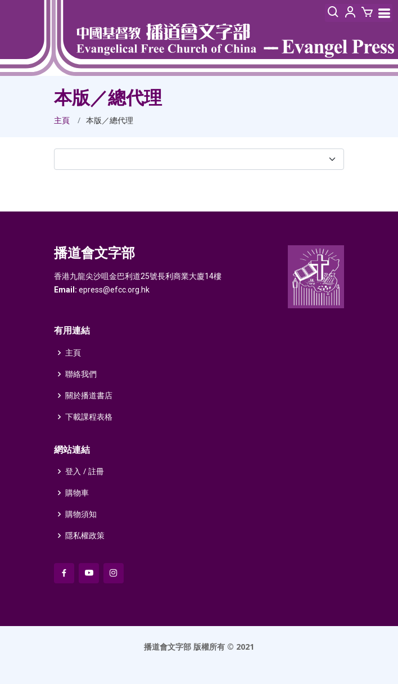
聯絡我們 (81, 374)
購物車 (77, 493)
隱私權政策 (85, 535)
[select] (199, 159)
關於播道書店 (88, 395)
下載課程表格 (88, 417)
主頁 (62, 120)
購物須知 (81, 514)
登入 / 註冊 (84, 471)
